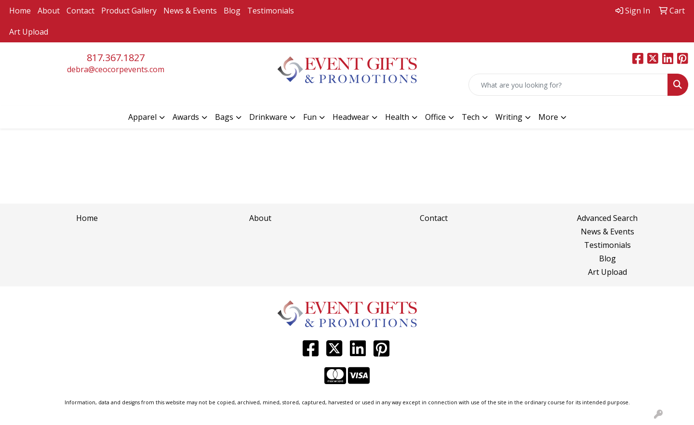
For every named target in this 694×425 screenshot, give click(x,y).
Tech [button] (471, 117)
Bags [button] (224, 117)
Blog (232, 10)
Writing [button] (508, 117)
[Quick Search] (568, 85)
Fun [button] (310, 117)
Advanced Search (607, 218)
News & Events (190, 10)
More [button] (548, 117)
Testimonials (270, 10)
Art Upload (28, 31)
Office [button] (435, 117)
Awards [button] (186, 117)
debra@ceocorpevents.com (115, 69)
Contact (80, 10)
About (49, 10)
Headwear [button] (351, 117)
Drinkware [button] (268, 117)
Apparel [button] (142, 117)
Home (20, 10)
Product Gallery (129, 10)
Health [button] (397, 117)
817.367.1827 (116, 57)
